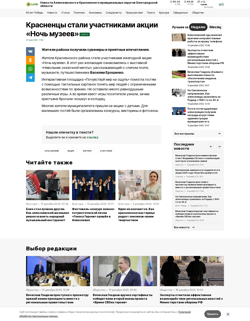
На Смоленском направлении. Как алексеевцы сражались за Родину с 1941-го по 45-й (197, 199)
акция (70, 150)
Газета (151, 12)
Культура (164, 12)
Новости (52, 12)
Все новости (181, 227)
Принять (212, 314)
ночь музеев (52, 150)
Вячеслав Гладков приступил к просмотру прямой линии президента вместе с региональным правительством (197, 185)
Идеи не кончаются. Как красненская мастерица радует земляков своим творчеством (136, 214)
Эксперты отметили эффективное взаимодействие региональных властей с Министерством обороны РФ (191, 298)
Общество (198, 12)
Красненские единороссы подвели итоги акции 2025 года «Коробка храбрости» (197, 171)
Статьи (65, 12)
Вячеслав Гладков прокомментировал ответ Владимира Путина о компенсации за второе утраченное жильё (197, 158)
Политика (79, 12)
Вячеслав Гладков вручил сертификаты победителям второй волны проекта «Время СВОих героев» (196, 214)
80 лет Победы (34, 12)
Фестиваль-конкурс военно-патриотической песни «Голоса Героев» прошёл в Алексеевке (93, 214)
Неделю (198, 27)
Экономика (95, 12)
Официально (180, 12)
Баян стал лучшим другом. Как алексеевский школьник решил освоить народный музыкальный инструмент (47, 214)
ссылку (92, 137)
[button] (211, 146)
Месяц (215, 27)
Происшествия (134, 12)
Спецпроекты (114, 12)
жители (87, 150)
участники (106, 150)
